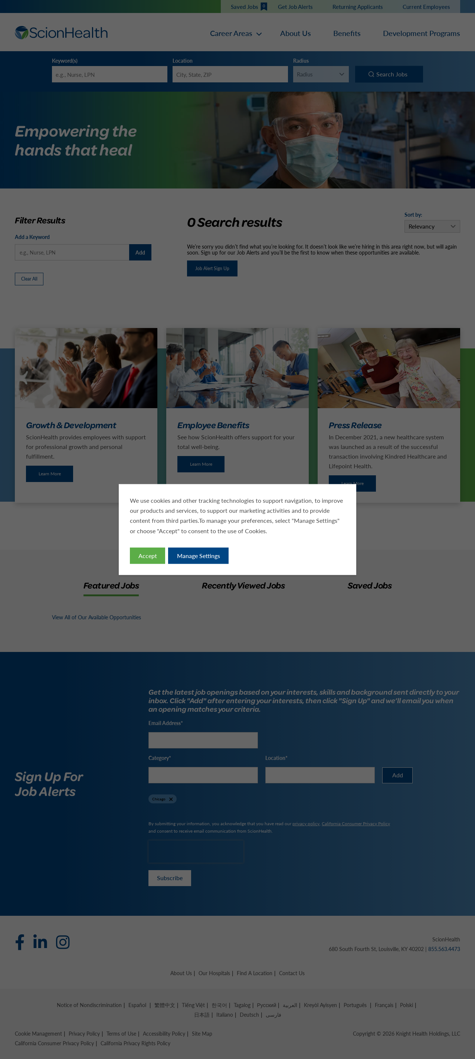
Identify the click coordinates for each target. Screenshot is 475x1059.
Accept (147, 555)
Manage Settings (198, 555)
